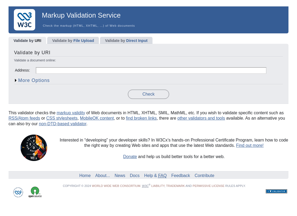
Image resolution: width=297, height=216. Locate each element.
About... (102, 175)
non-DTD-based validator (62, 123)
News (120, 175)
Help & (155, 175)
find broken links (141, 118)
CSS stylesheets (61, 118)
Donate (130, 156)
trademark (175, 185)
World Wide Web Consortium (116, 185)
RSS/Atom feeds (24, 118)
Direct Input (126, 40)
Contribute (204, 175)
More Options (34, 80)
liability (157, 185)
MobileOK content (97, 118)
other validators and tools (201, 118)
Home (85, 175)
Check (148, 94)
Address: (22, 70)
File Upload (73, 40)
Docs (134, 175)
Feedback (180, 175)
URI (27, 40)
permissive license (208, 185)
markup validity (71, 113)
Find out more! (250, 145)
